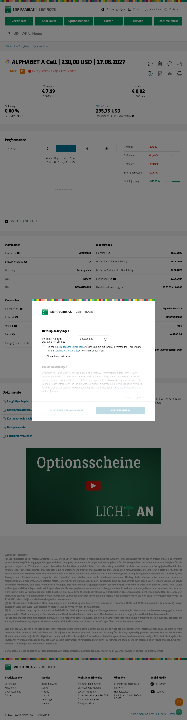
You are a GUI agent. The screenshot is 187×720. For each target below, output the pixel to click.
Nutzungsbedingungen (72, 347)
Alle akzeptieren (120, 411)
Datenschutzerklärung (66, 351)
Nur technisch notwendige (66, 411)
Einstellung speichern (58, 356)
